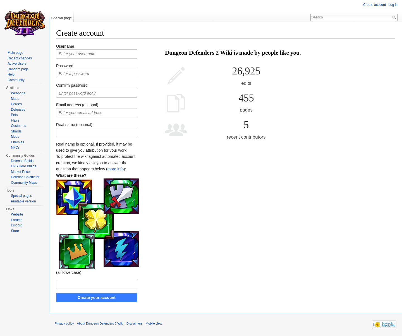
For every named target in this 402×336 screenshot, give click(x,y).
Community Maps (24, 183)
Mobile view (154, 323)
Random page (18, 69)
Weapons (18, 93)
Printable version (23, 201)
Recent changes (20, 58)
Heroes (16, 104)
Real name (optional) (74, 124)
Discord (16, 225)
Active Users (17, 64)
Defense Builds (22, 161)
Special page (61, 18)
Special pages (21, 196)
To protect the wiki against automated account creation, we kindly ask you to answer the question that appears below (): (95, 162)
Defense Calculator (25, 177)
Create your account (96, 297)
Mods (15, 137)
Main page (15, 53)
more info (115, 169)
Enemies (17, 142)
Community (16, 80)
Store (15, 231)
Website (17, 214)
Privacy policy (64, 323)
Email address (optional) (77, 105)
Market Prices (21, 172)
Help (11, 74)
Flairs (15, 120)
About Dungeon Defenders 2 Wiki (100, 323)
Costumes (18, 126)
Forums (16, 220)
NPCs (15, 147)
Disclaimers (134, 323)
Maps (15, 99)
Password (64, 66)
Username (65, 46)
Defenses (18, 110)
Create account (374, 5)
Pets (14, 115)
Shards (16, 131)
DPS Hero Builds (23, 166)
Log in (393, 5)
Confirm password (72, 85)
